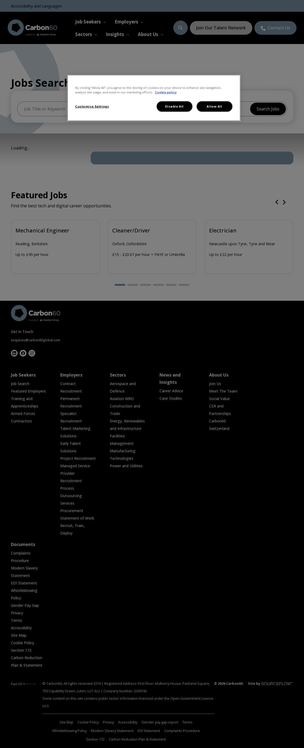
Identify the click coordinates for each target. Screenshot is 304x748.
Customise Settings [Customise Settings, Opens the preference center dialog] (92, 106)
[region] (154, 98)
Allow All (214, 106)
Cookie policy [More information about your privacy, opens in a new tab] (166, 92)
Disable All (174, 106)
